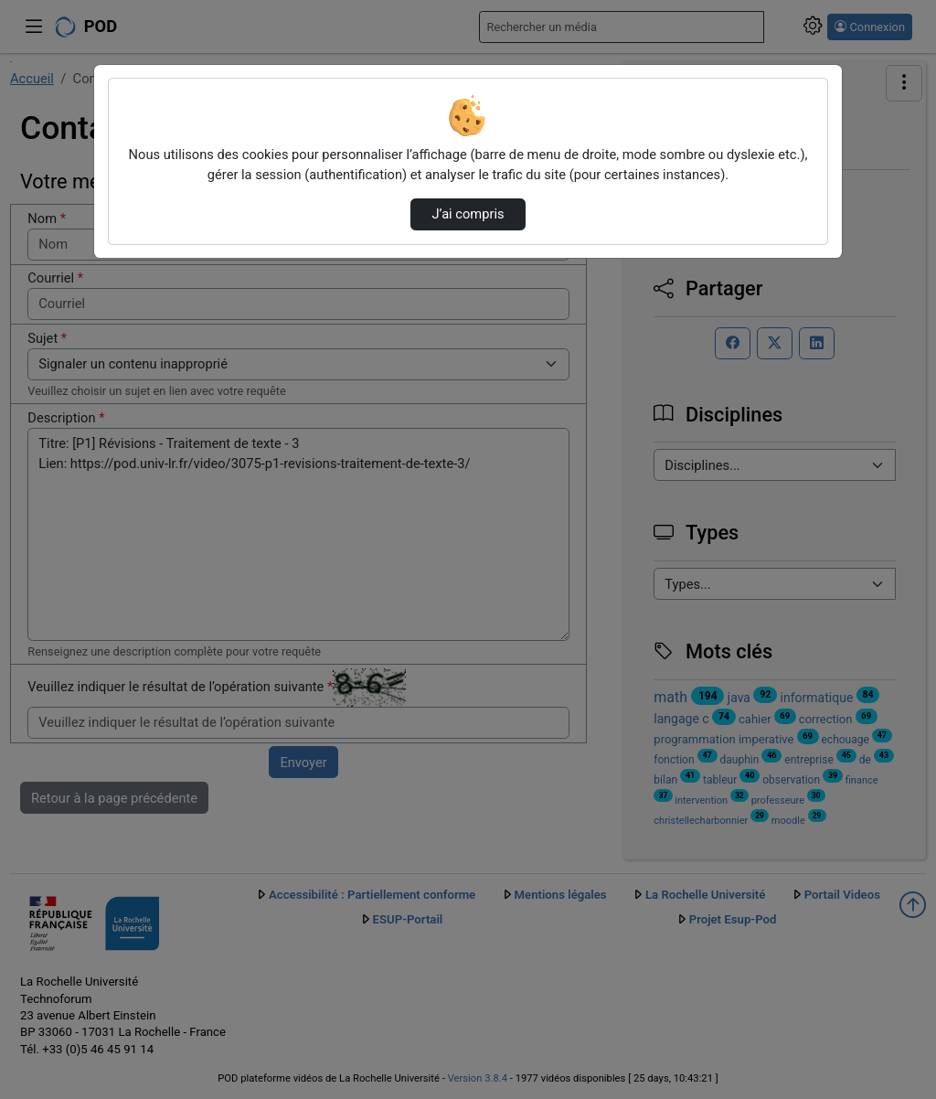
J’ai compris (467, 214)
